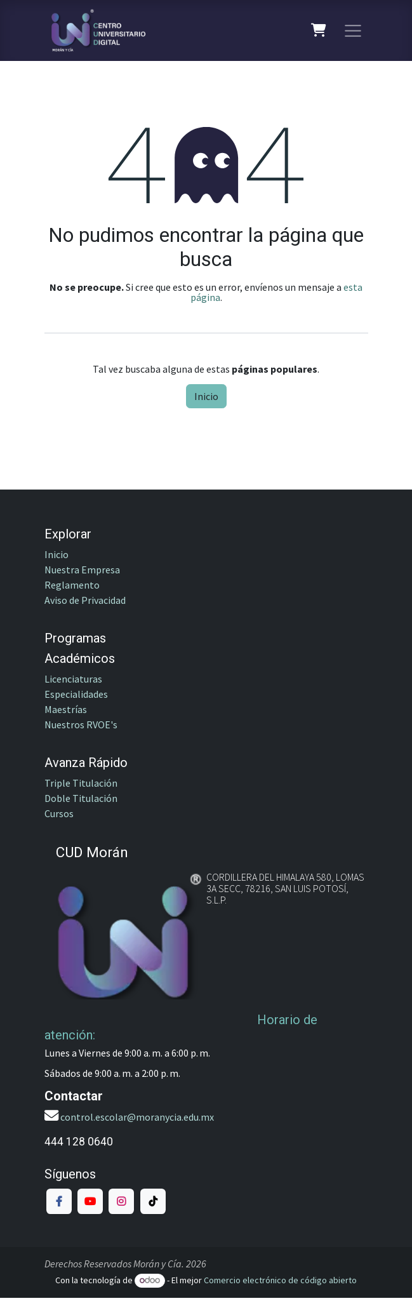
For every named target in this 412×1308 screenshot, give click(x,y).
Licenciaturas (73, 678)
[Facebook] (59, 1201)
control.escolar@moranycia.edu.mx (137, 1117)
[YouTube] (90, 1201)
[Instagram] (121, 1201)
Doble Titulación (80, 798)
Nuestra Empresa (82, 569)
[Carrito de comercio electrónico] (319, 30)
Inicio (206, 396)
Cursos (60, 813)
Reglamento (72, 584)
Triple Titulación (80, 783)
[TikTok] (153, 1201)
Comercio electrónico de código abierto (280, 1280)
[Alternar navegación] (353, 30)
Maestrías (65, 709)
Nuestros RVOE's (80, 724)
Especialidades (76, 694)
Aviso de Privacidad (85, 600)
